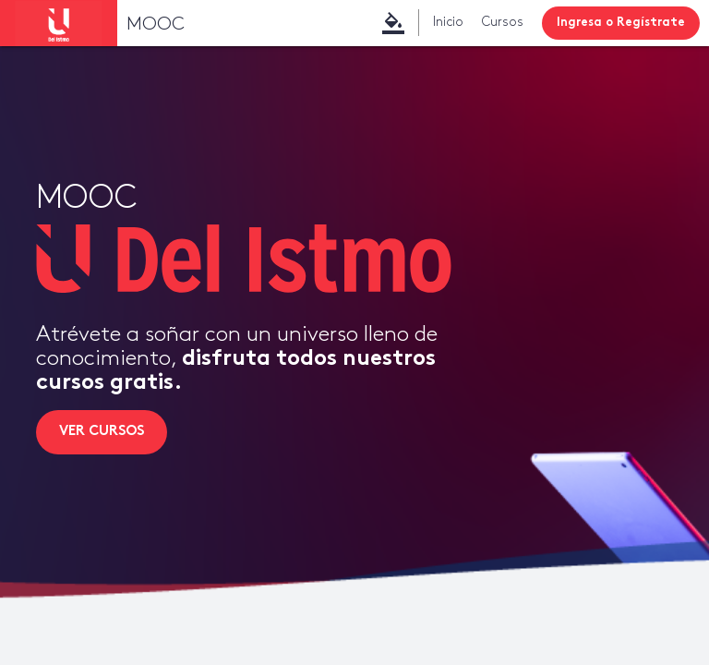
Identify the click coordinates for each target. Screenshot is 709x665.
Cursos (502, 23)
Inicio (448, 23)
